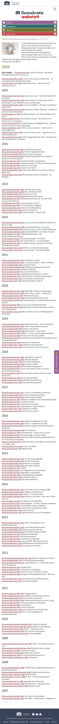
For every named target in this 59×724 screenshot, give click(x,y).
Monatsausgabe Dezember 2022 (13, 223)
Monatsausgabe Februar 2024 (12, 170)
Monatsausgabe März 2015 (11, 475)
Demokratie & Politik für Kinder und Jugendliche (14, 39)
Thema (9, 23)
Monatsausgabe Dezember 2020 (13, 291)
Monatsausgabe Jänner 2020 (12, 312)
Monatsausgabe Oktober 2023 (12, 194)
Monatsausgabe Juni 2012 (11, 567)
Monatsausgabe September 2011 (13, 600)
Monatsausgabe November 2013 (13, 527)
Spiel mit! (10, 34)
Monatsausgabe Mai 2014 (10, 503)
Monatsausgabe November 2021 (13, 263)
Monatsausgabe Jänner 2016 (12, 449)
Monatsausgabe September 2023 (13, 196)
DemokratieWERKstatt (32, 39)
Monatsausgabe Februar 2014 (12, 510)
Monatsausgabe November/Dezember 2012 (17, 558)
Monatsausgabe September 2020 (13, 298)
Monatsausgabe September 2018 (13, 364)
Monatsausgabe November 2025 (13, 100)
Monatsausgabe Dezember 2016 (13, 421)
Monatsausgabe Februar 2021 (12, 279)
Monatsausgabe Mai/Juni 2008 (12, 681)
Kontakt (37, 714)
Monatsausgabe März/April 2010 (13, 631)
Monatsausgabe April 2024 (11, 165)
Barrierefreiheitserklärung (36, 721)
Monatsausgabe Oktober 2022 (12, 229)
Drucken (41, 714)
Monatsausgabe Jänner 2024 (12, 175)
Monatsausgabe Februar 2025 (12, 132)
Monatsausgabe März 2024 (11, 168)
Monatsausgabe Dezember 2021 (13, 260)
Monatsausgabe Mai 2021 (10, 272)
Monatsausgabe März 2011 (11, 607)
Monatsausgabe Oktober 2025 (12, 105)
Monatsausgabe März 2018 (11, 378)
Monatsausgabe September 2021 (13, 267)
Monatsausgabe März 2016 (11, 442)
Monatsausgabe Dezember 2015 (13, 459)
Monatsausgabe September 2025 (13, 110)
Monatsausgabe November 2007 (13, 698)
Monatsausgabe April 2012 (11, 572)
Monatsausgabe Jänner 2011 (12, 612)
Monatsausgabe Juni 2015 (11, 468)
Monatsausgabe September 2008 (13, 675)
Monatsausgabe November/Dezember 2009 (17, 644)
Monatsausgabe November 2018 (13, 360)
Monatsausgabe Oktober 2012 (12, 560)
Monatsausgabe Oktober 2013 (12, 530)
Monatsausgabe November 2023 (13, 192)
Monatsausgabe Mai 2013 (10, 536)
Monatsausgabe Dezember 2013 (13, 523)
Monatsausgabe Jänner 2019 (12, 347)
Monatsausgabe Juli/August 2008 (13, 677)
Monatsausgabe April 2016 (11, 437)
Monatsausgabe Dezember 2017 (13, 393)
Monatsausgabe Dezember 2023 (13, 190)
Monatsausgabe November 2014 (13, 492)
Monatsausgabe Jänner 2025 (12, 137)
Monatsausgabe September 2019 (13, 331)
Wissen (9, 30)
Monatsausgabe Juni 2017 (11, 400)
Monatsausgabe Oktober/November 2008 (16, 672)
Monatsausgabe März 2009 (11, 655)
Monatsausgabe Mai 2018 (10, 369)
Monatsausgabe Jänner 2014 (12, 513)
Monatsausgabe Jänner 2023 (12, 212)
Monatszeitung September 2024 (13, 156)
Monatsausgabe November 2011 (13, 596)
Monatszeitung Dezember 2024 (12, 150)
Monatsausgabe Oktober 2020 (12, 296)
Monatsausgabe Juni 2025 (11, 114)
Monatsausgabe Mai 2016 (10, 435)
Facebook (34, 714)
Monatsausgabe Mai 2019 (10, 336)
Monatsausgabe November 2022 (13, 227)
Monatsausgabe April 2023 (11, 205)
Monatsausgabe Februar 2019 (12, 345)
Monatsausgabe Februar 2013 (12, 543)
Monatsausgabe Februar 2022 (12, 248)
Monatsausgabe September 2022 (13, 232)
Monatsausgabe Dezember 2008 (13, 668)
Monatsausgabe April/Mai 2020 (12, 300)
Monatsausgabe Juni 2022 (11, 234)
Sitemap (47, 721)
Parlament (11, 26)
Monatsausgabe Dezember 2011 (13, 594)
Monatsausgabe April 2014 (11, 506)
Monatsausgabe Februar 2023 (12, 210)
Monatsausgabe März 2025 (11, 128)
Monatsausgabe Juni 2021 (11, 269)
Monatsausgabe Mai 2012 (10, 570)
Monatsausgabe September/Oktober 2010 (16, 627)
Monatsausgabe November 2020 (13, 293)
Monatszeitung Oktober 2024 (12, 154)
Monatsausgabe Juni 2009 (11, 651)
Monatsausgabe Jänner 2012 (12, 581)
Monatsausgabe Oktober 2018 (12, 362)
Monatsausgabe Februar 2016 (12, 446)
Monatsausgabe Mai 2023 (10, 203)
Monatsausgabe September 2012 (13, 563)
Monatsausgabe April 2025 (11, 123)
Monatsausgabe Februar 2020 (12, 307)
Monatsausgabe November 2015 (13, 461)
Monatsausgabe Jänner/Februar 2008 (15, 686)
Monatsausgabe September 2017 (13, 397)
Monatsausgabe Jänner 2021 (12, 281)
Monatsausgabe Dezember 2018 (13, 357)
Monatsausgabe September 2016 (13, 430)
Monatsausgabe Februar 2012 (12, 579)
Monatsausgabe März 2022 (11, 243)
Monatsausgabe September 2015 (13, 466)
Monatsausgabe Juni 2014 (11, 501)
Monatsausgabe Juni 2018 (11, 366)
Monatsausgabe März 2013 (11, 541)
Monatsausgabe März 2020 (11, 305)
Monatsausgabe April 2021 (11, 274)
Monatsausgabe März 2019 (11, 342)
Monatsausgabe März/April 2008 (13, 684)
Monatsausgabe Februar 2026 (12, 79)
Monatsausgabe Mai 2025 (10, 119)
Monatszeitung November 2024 (13, 152)
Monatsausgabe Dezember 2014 (13, 490)
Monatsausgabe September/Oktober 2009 (16, 648)
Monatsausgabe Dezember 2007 (13, 696)
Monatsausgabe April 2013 (11, 539)
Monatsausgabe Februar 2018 (12, 380)
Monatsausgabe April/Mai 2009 (12, 653)
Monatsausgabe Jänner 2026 (12, 83)
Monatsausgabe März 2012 (11, 574)
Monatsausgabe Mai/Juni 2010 (12, 629)
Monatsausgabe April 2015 (11, 473)
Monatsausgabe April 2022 (11, 241)
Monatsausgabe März (22, 73)
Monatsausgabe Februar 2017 (12, 409)
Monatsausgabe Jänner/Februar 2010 (15, 634)
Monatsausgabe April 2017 (11, 404)
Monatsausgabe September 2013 (13, 532)
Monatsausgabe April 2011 (11, 605)
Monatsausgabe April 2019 (11, 338)
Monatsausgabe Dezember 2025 (13, 96)
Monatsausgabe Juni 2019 (11, 333)
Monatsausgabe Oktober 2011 (12, 598)
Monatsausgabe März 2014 (11, 508)
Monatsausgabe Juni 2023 (11, 199)
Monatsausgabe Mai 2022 (10, 239)
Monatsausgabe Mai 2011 (10, 603)
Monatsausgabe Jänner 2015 (12, 479)
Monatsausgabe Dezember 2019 (13, 324)
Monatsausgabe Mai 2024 (10, 163)
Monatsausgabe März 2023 (11, 208)
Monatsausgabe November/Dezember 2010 (17, 624)
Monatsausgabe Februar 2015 (12, 477)
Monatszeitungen (43, 39)
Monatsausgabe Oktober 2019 (12, 329)
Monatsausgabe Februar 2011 (12, 610)
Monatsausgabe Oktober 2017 (12, 395)
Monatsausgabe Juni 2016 (11, 433)
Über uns (5, 721)
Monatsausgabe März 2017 (11, 406)
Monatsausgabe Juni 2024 (11, 161)
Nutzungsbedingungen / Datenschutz (19, 721)
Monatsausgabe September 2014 (13, 496)
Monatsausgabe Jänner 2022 (12, 250)
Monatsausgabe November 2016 (13, 423)
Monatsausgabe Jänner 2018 (12, 382)
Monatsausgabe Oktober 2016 (12, 426)
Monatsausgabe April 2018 (11, 373)
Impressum (54, 721)
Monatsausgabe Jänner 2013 (12, 546)
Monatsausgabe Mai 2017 (10, 402)
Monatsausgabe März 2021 (11, 276)
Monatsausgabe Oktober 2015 (12, 463)
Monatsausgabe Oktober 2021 (12, 265)
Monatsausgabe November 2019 (13, 326)
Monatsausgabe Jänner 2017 (12, 411)
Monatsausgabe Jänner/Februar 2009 (15, 657)
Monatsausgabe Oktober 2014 (12, 494)
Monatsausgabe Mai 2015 (10, 470)
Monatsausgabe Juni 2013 (11, 534)
